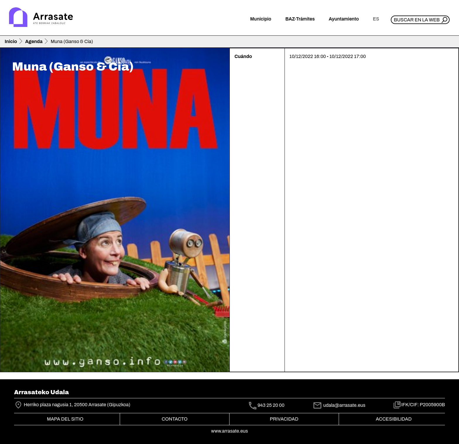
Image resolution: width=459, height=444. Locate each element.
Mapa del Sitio (65, 418)
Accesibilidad (394, 418)
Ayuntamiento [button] (344, 18)
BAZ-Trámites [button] (300, 18)
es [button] (376, 18)
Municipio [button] (260, 18)
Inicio (11, 41)
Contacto (174, 418)
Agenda (33, 41)
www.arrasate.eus (229, 430)
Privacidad (284, 418)
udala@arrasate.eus (339, 405)
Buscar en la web (417, 19)
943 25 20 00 (271, 405)
